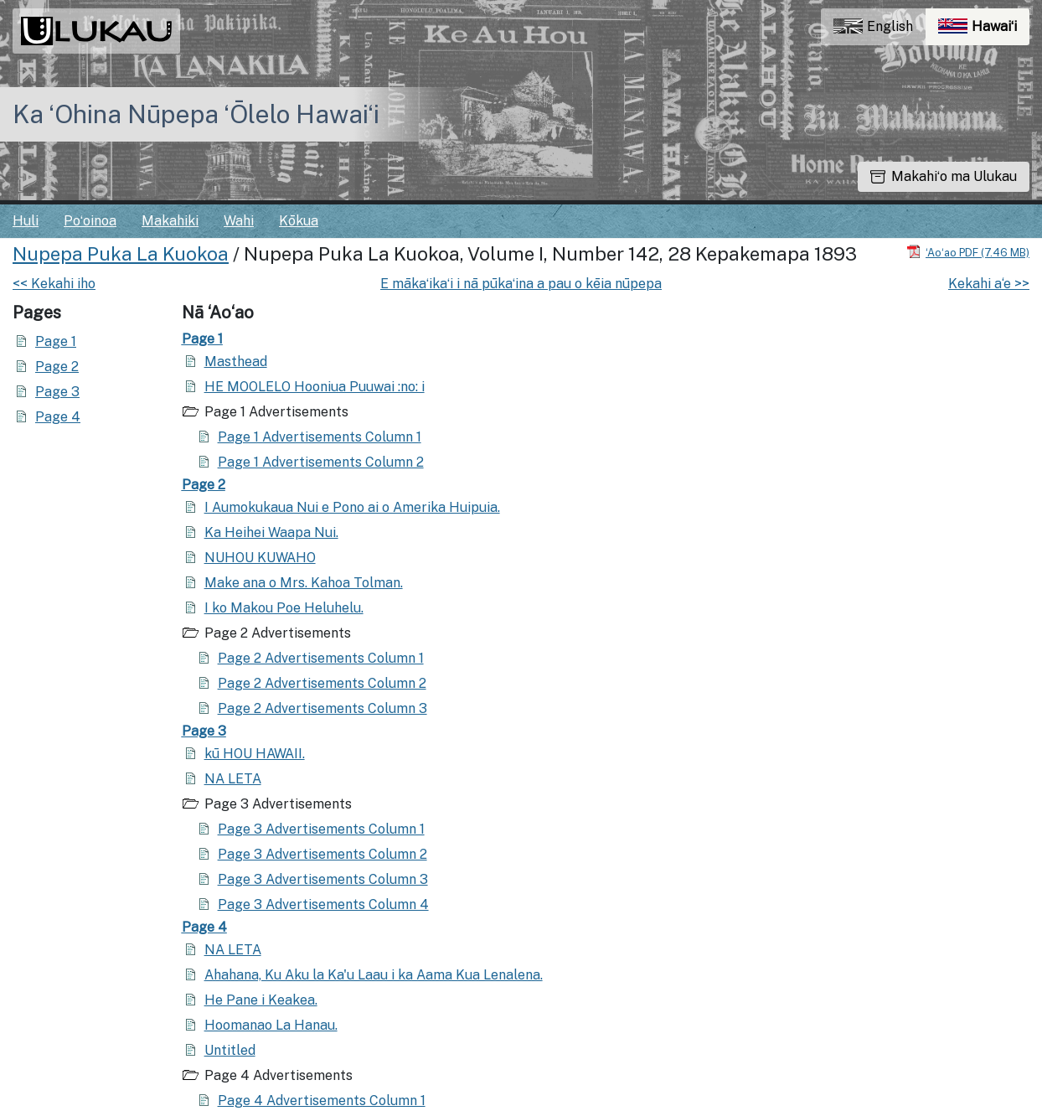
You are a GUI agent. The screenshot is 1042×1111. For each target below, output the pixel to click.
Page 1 (55, 341)
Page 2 (57, 367)
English (873, 26)
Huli (26, 221)
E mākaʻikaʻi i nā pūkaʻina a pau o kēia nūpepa (521, 284)
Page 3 (57, 392)
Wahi (239, 221)
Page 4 (57, 417)
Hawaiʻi (983, 30)
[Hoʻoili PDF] (967, 252)
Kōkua (298, 221)
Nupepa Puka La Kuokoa (121, 254)
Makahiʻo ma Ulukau (943, 176)
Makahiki (170, 221)
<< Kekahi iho (54, 284)
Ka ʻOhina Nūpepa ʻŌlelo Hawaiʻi (196, 114)
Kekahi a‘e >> (988, 284)
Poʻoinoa (90, 221)
